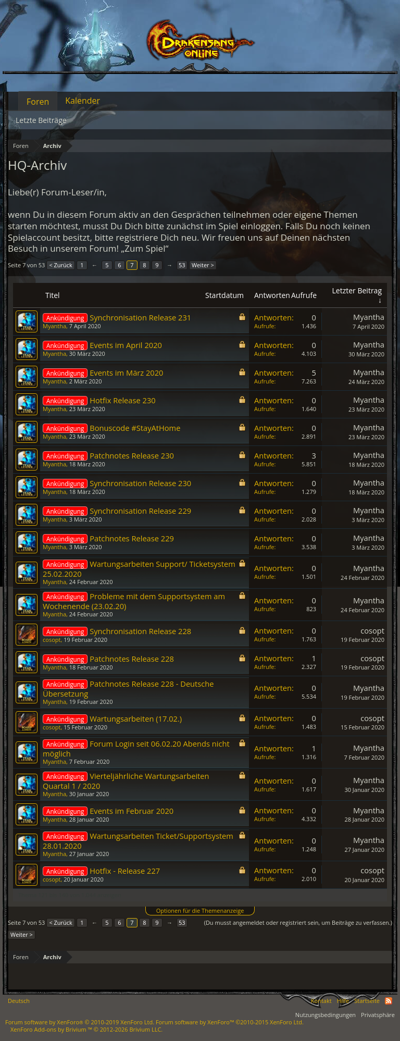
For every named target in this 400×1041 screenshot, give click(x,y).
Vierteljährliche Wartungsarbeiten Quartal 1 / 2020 (126, 781)
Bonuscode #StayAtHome (135, 428)
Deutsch (19, 1001)
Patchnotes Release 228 (132, 658)
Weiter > (203, 265)
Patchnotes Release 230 (132, 455)
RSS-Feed (388, 1001)
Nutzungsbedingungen (325, 1015)
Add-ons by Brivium (86, 1029)
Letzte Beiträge (41, 120)
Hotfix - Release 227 (125, 870)
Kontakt (321, 1001)
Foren (38, 101)
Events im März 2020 (126, 372)
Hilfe (343, 1001)
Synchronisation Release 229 (140, 510)
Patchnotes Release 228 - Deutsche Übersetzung (128, 688)
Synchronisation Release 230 (140, 483)
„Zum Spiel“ (144, 248)
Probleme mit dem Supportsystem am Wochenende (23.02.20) (134, 601)
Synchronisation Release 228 (140, 631)
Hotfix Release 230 (122, 400)
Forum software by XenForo (79, 1022)
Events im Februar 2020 (131, 810)
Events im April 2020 (126, 345)
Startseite (367, 1001)
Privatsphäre (378, 1015)
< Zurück (60, 265)
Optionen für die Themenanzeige (200, 910)
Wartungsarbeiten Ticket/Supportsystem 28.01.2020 (138, 841)
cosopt (51, 639)
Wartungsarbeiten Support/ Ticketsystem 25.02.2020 (139, 569)
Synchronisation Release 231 (140, 317)
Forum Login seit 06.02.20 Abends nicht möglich (136, 748)
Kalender (82, 100)
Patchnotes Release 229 (132, 538)
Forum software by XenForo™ (230, 1022)
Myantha (54, 326)
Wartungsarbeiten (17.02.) (136, 718)
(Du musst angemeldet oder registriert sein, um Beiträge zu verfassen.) (298, 922)
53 (182, 265)
